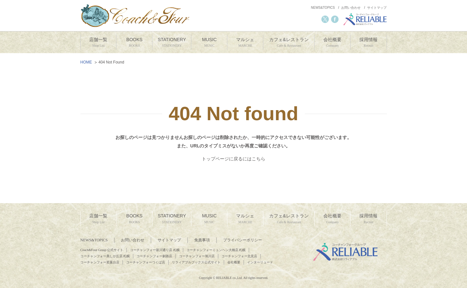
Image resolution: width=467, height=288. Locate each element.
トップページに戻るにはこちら (233, 158)
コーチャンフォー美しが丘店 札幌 (105, 256)
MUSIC (209, 42)
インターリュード (260, 262)
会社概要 (332, 42)
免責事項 (202, 240)
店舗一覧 (98, 42)
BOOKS (134, 42)
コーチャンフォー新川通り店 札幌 (155, 250)
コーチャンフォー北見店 (239, 256)
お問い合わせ (351, 7)
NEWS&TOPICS (323, 7)
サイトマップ (377, 7)
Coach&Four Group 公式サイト (102, 250)
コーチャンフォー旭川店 (197, 256)
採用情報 (368, 42)
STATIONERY (172, 42)
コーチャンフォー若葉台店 (99, 262)
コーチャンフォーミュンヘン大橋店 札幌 (216, 250)
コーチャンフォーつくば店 (145, 262)
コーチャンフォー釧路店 (154, 256)
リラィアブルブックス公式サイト (196, 262)
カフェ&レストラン (289, 42)
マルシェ (245, 42)
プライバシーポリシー (242, 240)
